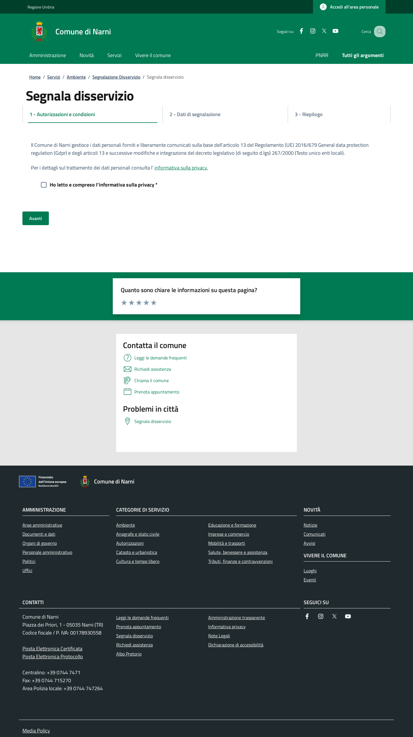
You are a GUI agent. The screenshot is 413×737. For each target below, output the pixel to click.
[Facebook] (295, 31)
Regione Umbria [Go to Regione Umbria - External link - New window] (41, 7)
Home (35, 77)
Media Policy (36, 730)
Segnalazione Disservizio (116, 77)
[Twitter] (318, 31)
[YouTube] (329, 31)
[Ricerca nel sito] (378, 31)
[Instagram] (306, 31)
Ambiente (76, 77)
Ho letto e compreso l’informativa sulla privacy (104, 184)
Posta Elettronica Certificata (52, 648)
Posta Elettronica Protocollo (52, 656)
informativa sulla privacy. (181, 167)
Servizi (53, 77)
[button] (349, 7)
